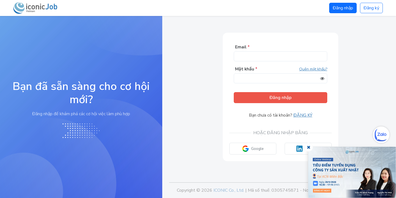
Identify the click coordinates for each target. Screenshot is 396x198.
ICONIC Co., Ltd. (228, 190)
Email (242, 47)
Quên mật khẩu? (313, 69)
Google (253, 148)
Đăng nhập (343, 8)
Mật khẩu (246, 69)
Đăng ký (371, 8)
